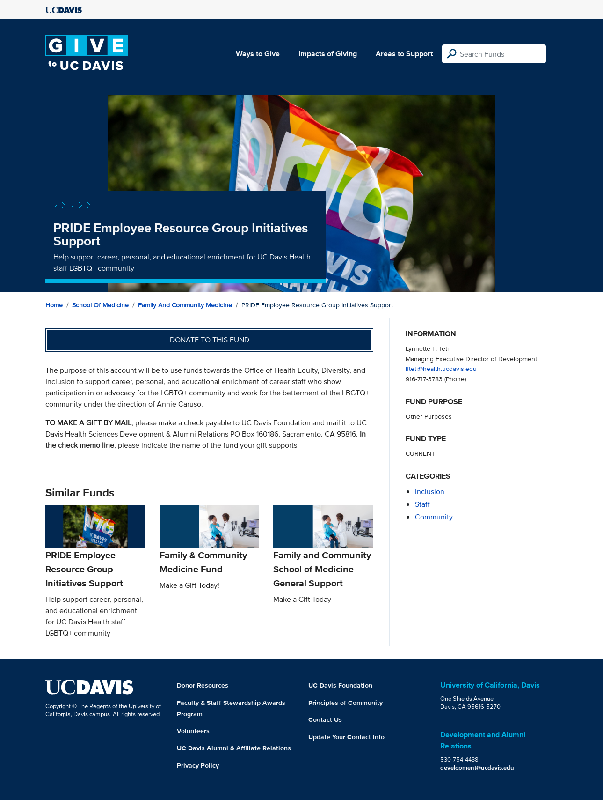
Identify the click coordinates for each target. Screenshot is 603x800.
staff (422, 504)
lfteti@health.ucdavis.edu (441, 368)
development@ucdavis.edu (477, 767)
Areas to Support (404, 53)
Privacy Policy (198, 765)
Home (54, 305)
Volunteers (193, 730)
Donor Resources (202, 685)
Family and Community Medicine (185, 305)
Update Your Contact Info (346, 736)
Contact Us (325, 719)
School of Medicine (100, 305)
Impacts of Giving (327, 53)
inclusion (429, 491)
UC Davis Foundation (340, 685)
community (434, 516)
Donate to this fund (209, 339)
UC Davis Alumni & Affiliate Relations (234, 748)
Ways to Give (258, 53)
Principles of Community (345, 702)
